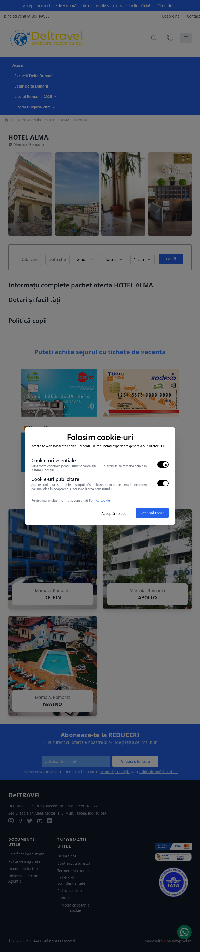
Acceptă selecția (115, 513)
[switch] (163, 464)
